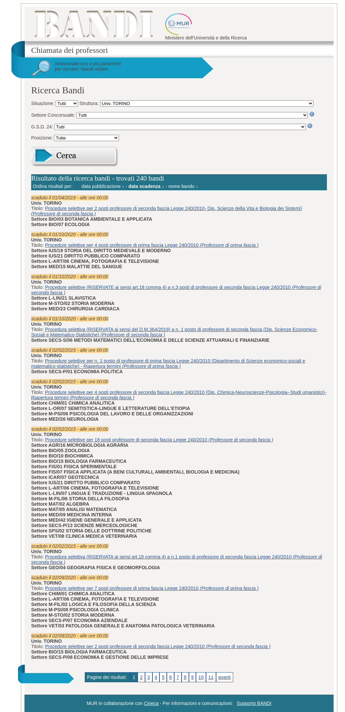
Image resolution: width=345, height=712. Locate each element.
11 (211, 677)
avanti (224, 677)
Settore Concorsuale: (53, 115)
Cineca (151, 703)
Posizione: (42, 137)
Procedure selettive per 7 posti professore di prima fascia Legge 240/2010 (152, 588)
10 (201, 677)
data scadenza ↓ (146, 186)
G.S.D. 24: (42, 126)
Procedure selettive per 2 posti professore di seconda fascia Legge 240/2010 (158, 646)
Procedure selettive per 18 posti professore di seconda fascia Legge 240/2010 (159, 439)
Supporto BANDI (254, 703)
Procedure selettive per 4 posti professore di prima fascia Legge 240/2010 (152, 245)
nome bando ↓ (183, 186)
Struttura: (89, 103)
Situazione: (43, 103)
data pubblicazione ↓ (103, 186)
